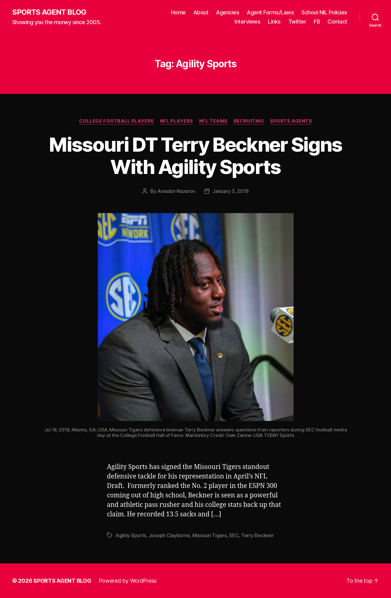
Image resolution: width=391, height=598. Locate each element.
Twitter (297, 21)
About (201, 12)
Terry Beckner (257, 535)
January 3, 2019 (231, 191)
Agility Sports (130, 535)
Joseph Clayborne (169, 535)
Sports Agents (291, 121)
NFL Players (176, 121)
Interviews (247, 21)
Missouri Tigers (209, 535)
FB (317, 21)
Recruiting (249, 121)
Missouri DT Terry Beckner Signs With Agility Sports (195, 156)
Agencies (227, 12)
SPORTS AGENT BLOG (49, 12)
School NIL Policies (324, 12)
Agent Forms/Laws (270, 12)
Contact (337, 21)
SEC (234, 535)
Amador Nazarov (176, 191)
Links (274, 21)
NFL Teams (213, 121)
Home (178, 12)
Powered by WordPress (128, 581)
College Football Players (116, 121)
